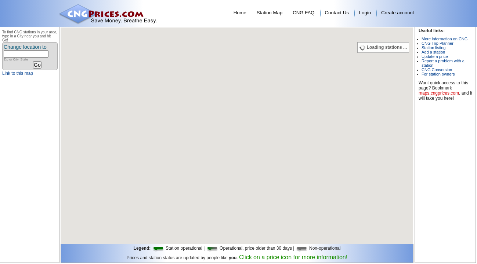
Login (365, 12)
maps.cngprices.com (439, 93)
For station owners (438, 74)
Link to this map (17, 73)
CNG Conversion (437, 69)
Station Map (269, 12)
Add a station (433, 52)
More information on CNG (444, 39)
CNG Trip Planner (437, 43)
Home (240, 12)
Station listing (433, 47)
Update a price (435, 56)
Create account (397, 12)
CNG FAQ (303, 12)
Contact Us (337, 12)
